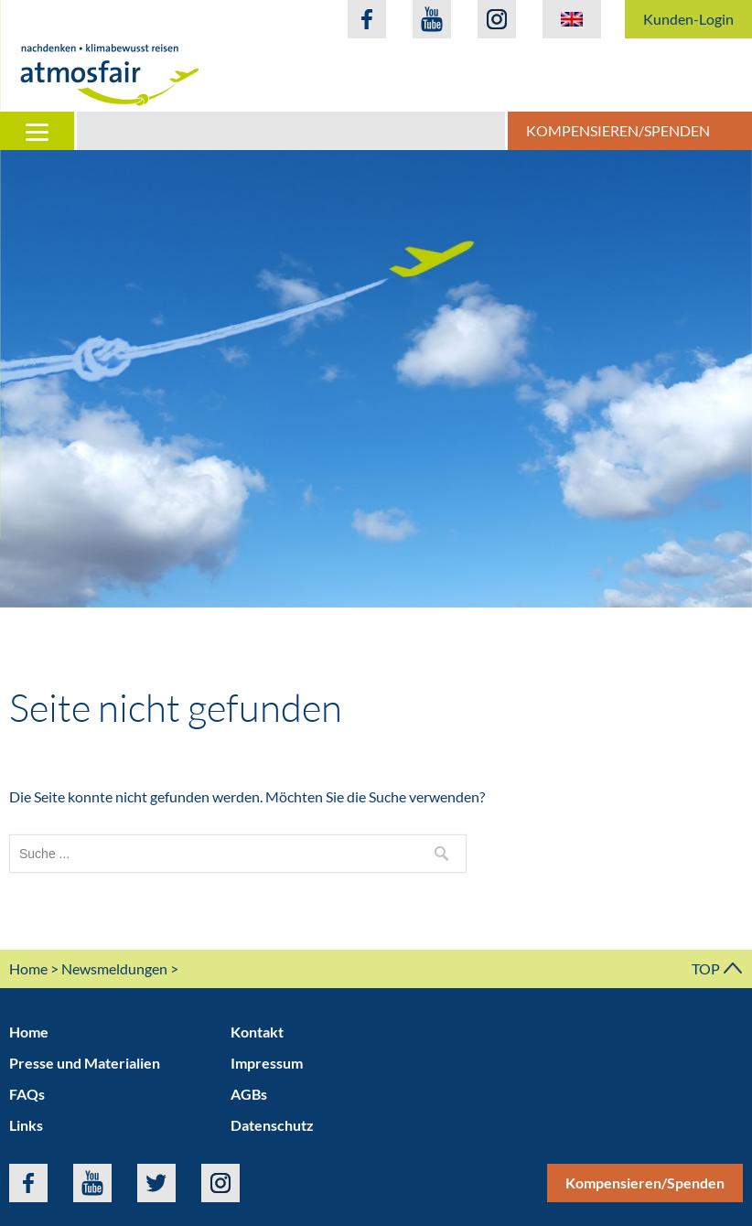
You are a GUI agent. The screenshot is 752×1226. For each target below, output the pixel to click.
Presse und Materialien (84, 1062)
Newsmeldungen (114, 968)
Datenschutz (272, 1125)
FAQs (27, 1093)
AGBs (249, 1093)
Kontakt (257, 1031)
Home (28, 968)
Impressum (267, 1062)
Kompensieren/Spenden (618, 130)
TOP (717, 968)
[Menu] (38, 131)
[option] (376, 379)
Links (26, 1125)
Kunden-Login (688, 18)
